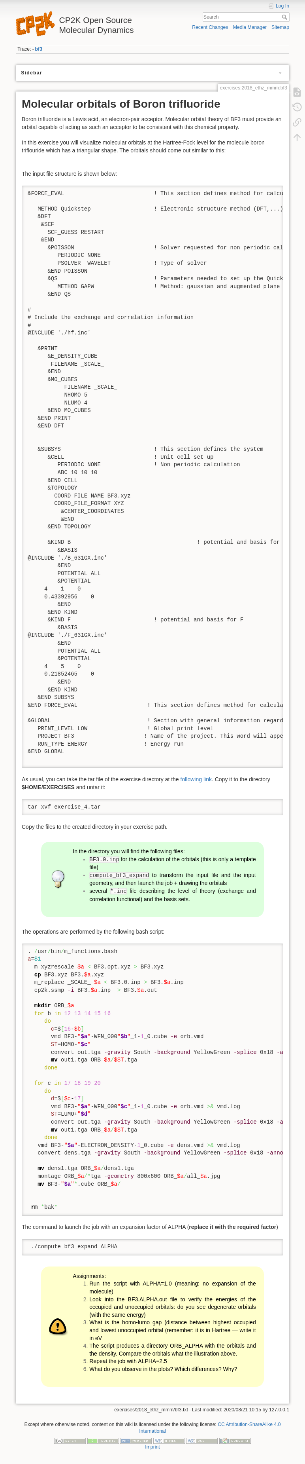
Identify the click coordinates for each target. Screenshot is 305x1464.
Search (285, 17)
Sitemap (280, 27)
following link (196, 779)
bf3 (38, 49)
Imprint (152, 1447)
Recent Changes (210, 27)
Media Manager (250, 27)
